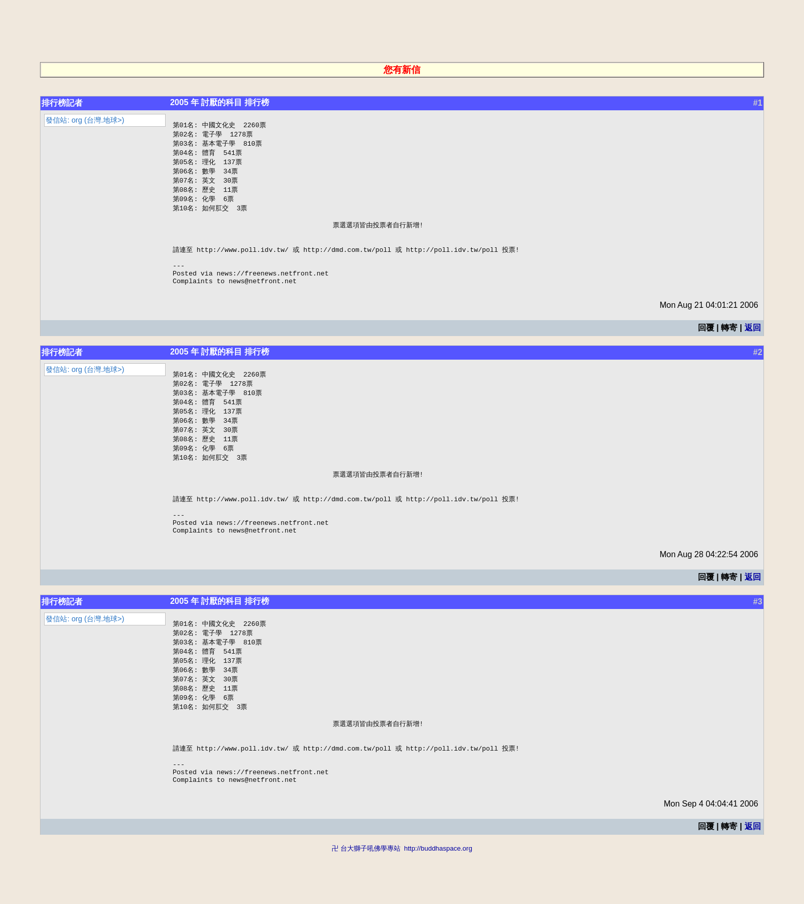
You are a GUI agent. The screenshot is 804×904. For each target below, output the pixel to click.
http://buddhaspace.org (438, 899)
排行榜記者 (62, 103)
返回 (753, 344)
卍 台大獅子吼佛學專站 (366, 899)
